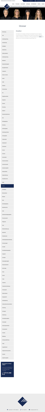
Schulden (3, 246)
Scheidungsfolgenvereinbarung (7, 239)
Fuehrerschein (4, 139)
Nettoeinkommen (5, 207)
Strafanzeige (4, 268)
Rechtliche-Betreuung (5, 228)
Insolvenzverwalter (5, 164)
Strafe (3, 271)
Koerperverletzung (5, 175)
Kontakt (43, 3)
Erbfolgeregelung (5, 121)
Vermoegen (4, 311)
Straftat (3, 275)
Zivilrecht (3, 354)
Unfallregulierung (5, 300)
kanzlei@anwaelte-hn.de (40, 0)
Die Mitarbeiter (33, 3)
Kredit (3, 182)
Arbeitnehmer (4, 49)
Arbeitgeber (4, 46)
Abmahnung (4, 31)
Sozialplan (4, 257)
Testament (4, 282)
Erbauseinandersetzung (6, 114)
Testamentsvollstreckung (6, 286)
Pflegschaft (4, 221)
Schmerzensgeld (4, 243)
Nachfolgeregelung (5, 203)
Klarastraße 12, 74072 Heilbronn (14, 409)
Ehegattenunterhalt (5, 96)
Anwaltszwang (4, 42)
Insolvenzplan (4, 157)
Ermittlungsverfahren (5, 132)
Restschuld (4, 232)
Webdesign (4, 336)
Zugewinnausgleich (5, 357)
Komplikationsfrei (5, 178)
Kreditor (3, 185)
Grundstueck (4, 146)
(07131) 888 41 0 (24, 409)
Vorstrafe (3, 332)
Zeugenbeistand (4, 347)
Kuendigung (4, 189)
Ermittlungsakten (5, 128)
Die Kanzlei (17, 3)
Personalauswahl (5, 218)
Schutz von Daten (5, 74)
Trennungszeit (4, 289)
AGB (3, 35)
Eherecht (3, 103)
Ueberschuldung (4, 293)
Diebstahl (3, 85)
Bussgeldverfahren (5, 67)
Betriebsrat (4, 60)
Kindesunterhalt (4, 171)
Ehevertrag (4, 107)
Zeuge (3, 343)
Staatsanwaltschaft (5, 264)
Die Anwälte (23, 3)
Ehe (2, 92)
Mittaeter (3, 196)
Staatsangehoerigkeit (5, 261)
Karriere (39, 3)
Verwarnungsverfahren (5, 325)
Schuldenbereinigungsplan (6, 250)
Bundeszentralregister (5, 64)
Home (13, 3)
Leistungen (28, 3)
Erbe (3, 117)
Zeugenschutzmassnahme (6, 350)
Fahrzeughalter (4, 135)
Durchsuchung (4, 89)
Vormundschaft (4, 329)
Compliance (4, 71)
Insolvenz (3, 153)
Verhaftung (4, 307)
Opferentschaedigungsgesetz (6, 214)
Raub (3, 225)
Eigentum (3, 110)
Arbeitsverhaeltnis (5, 53)
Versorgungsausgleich (5, 318)
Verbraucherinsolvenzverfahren (7, 304)
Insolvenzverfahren (5, 160)
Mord (3, 200)
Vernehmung (4, 314)
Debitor (3, 78)
